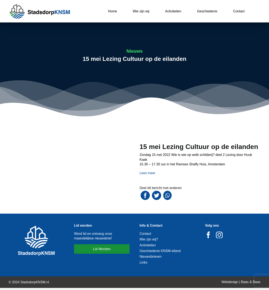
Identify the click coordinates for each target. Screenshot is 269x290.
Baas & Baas (251, 282)
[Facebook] (145, 195)
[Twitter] (156, 195)
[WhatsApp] (167, 195)
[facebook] (208, 234)
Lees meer (147, 173)
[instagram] (219, 234)
